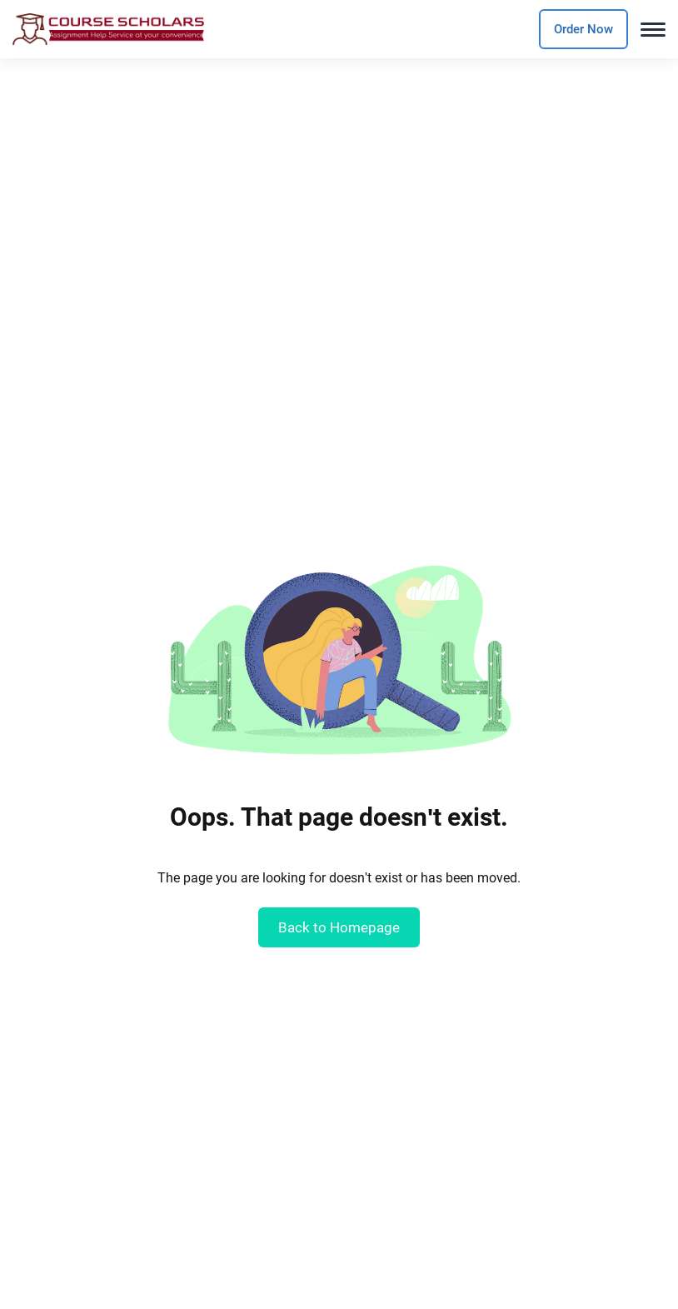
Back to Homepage (339, 927)
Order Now (583, 29)
